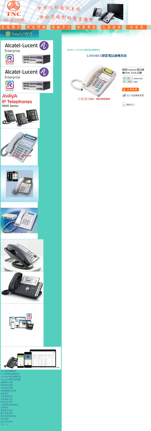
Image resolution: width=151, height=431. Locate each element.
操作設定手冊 (7, 402)
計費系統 (5, 407)
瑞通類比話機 (7, 382)
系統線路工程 (7, 399)
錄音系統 (5, 419)
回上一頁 (5, 424)
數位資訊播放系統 (8, 416)
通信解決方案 (7, 410)
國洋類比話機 (7, 385)
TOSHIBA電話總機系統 (11, 377)
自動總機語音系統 (8, 391)
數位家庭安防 (7, 413)
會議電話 (5, 393)
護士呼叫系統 (7, 421)
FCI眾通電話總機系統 (10, 374)
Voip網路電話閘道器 (9, 405)
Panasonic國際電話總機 (11, 379)
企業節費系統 (7, 396)
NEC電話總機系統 (8, 371)
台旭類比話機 (7, 388)
